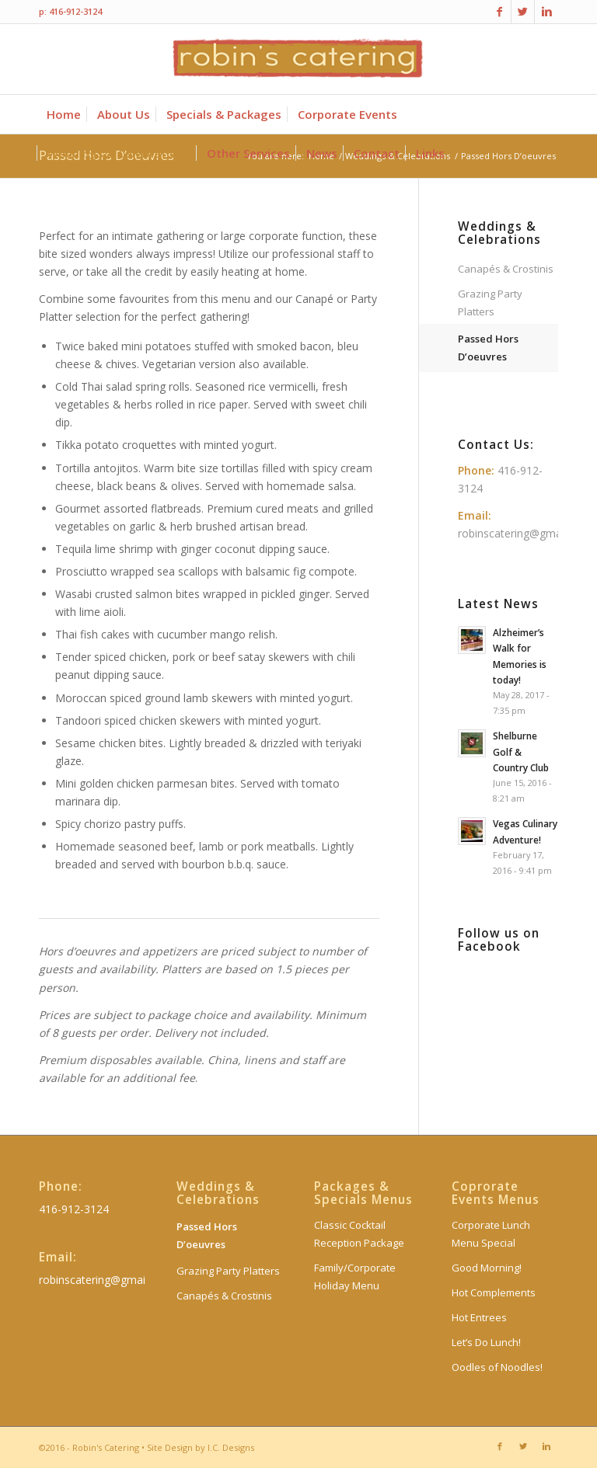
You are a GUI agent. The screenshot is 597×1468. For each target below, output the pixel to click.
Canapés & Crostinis (505, 269)
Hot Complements (494, 1292)
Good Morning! (487, 1268)
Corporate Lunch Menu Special (491, 1234)
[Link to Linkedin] (546, 11)
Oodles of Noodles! (497, 1367)
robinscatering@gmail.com (525, 533)
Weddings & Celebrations (499, 233)
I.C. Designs (231, 1447)
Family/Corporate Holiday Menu (355, 1276)
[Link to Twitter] (522, 11)
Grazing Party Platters (490, 302)
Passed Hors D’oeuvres (488, 348)
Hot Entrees (479, 1317)
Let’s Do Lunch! (486, 1342)
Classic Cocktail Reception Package (359, 1234)
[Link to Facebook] (499, 11)
